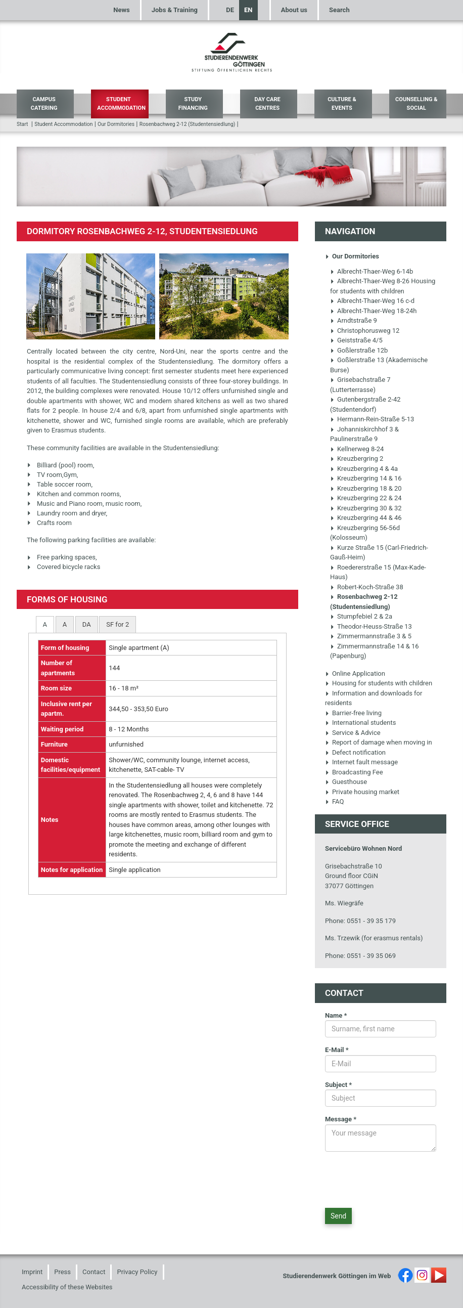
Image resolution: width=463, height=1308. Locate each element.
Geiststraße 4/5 (356, 340)
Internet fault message (361, 762)
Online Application (355, 673)
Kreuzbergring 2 (356, 458)
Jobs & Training (175, 10)
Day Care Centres (267, 103)
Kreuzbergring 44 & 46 (366, 517)
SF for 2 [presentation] (117, 624)
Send (338, 1216)
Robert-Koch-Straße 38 (366, 587)
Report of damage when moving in (378, 742)
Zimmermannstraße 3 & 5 (370, 636)
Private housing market (362, 792)
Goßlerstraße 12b (359, 350)
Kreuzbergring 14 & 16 (366, 478)
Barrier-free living (353, 713)
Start (22, 124)
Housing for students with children (378, 683)
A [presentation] (45, 624)
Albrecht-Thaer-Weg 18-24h (373, 311)
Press (62, 1272)
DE (230, 10)
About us (294, 10)
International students (360, 722)
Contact (93, 1272)
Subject (338, 1084)
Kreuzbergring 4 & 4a (364, 468)
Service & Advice (353, 732)
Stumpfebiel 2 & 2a (361, 616)
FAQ (334, 801)
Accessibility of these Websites (67, 1287)
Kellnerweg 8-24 (357, 449)
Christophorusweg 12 (364, 330)
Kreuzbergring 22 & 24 (366, 498)
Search (339, 10)
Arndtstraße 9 (353, 320)
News (121, 10)
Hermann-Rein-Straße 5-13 (372, 419)
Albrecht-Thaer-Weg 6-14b (371, 271)
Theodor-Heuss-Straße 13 (371, 626)
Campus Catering (44, 103)
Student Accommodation (121, 103)
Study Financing (193, 103)
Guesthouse (346, 782)
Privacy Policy (137, 1272)
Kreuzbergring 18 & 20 (366, 488)
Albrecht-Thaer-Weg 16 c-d (372, 300)
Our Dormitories (116, 124)
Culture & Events (342, 103)
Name (336, 1015)
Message (340, 1119)
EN (248, 10)
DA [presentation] (86, 624)
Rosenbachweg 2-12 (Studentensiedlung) (188, 124)
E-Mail (337, 1050)
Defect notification (355, 752)
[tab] (45, 624)
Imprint (32, 1272)
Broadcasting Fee (354, 772)
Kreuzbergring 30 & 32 (366, 508)
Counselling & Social (416, 103)
